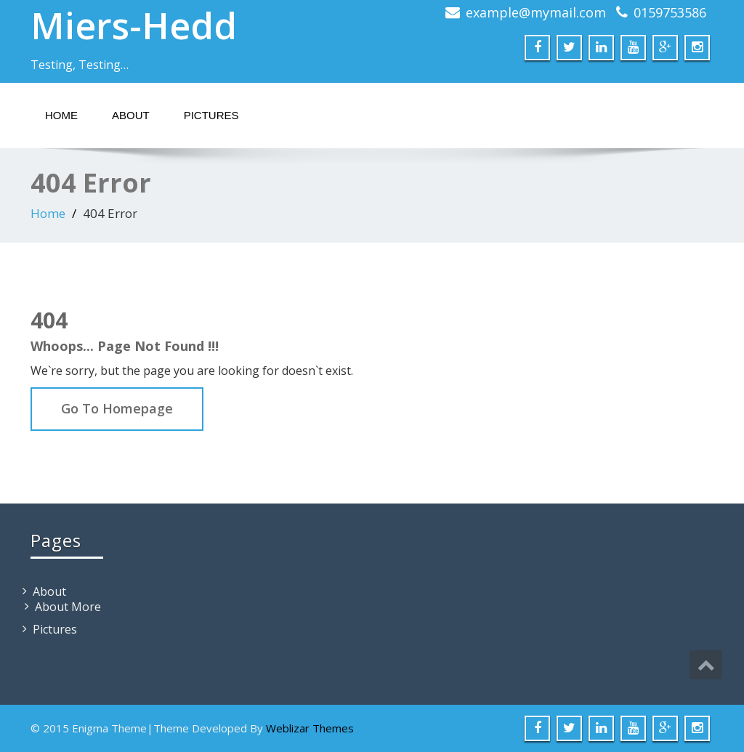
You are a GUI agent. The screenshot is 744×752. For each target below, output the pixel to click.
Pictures (211, 115)
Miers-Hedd (134, 25)
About (131, 115)
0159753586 (670, 12)
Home (61, 115)
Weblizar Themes (310, 728)
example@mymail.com (536, 12)
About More (68, 607)
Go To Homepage (117, 408)
